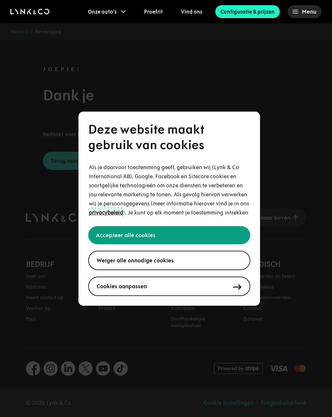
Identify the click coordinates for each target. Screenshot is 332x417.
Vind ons (191, 11)
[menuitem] (107, 11)
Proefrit (153, 11)
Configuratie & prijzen (247, 11)
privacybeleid (106, 212)
